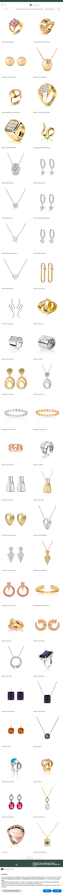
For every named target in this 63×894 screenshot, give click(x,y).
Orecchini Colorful (6, 746)
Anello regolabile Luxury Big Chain (41, 42)
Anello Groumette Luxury (8, 464)
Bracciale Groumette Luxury (40, 429)
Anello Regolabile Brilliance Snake (41, 147)
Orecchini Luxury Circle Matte (9, 77)
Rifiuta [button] (47, 890)
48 (59, 9)
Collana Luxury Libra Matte (40, 570)
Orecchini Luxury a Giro (39, 288)
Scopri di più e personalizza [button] (11, 890)
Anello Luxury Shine (38, 359)
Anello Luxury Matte (38, 464)
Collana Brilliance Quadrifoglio (9, 253)
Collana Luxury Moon (7, 676)
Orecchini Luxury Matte (7, 500)
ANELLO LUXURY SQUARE (9, 147)
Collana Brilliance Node (7, 183)
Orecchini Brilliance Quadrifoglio (41, 218)
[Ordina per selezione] (50, 9)
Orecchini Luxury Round (7, 394)
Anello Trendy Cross (38, 324)
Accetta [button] (57, 890)
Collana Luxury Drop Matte (40, 535)
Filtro (5, 9)
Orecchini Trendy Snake (8, 324)
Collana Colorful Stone (39, 817)
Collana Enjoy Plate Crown (40, 852)
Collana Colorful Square (39, 711)
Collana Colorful (37, 746)
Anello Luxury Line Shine (8, 359)
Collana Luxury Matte (38, 500)
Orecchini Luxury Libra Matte (9, 570)
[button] (61, 869)
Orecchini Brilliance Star (39, 183)
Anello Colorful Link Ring (8, 781)
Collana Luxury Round (38, 394)
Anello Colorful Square (38, 676)
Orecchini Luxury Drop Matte (9, 535)
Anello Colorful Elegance (8, 42)
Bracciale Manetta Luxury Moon (41, 605)
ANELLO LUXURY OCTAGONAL (41, 112)
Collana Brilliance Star (7, 218)
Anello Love (4, 852)
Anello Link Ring (37, 781)
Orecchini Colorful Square (8, 711)
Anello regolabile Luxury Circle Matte (11, 112)
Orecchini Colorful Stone (8, 817)
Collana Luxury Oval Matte (40, 77)
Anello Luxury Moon (6, 641)
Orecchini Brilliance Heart (39, 253)
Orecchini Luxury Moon (39, 641)
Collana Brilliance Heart (8, 288)
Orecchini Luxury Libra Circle (9, 605)
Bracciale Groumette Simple (9, 429)
